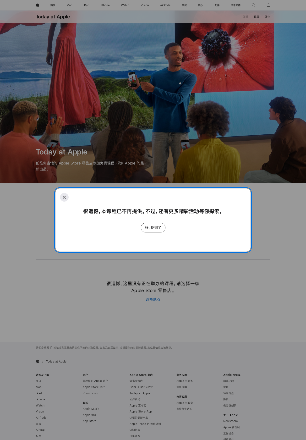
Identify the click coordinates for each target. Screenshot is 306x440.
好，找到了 (153, 228)
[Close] (64, 197)
